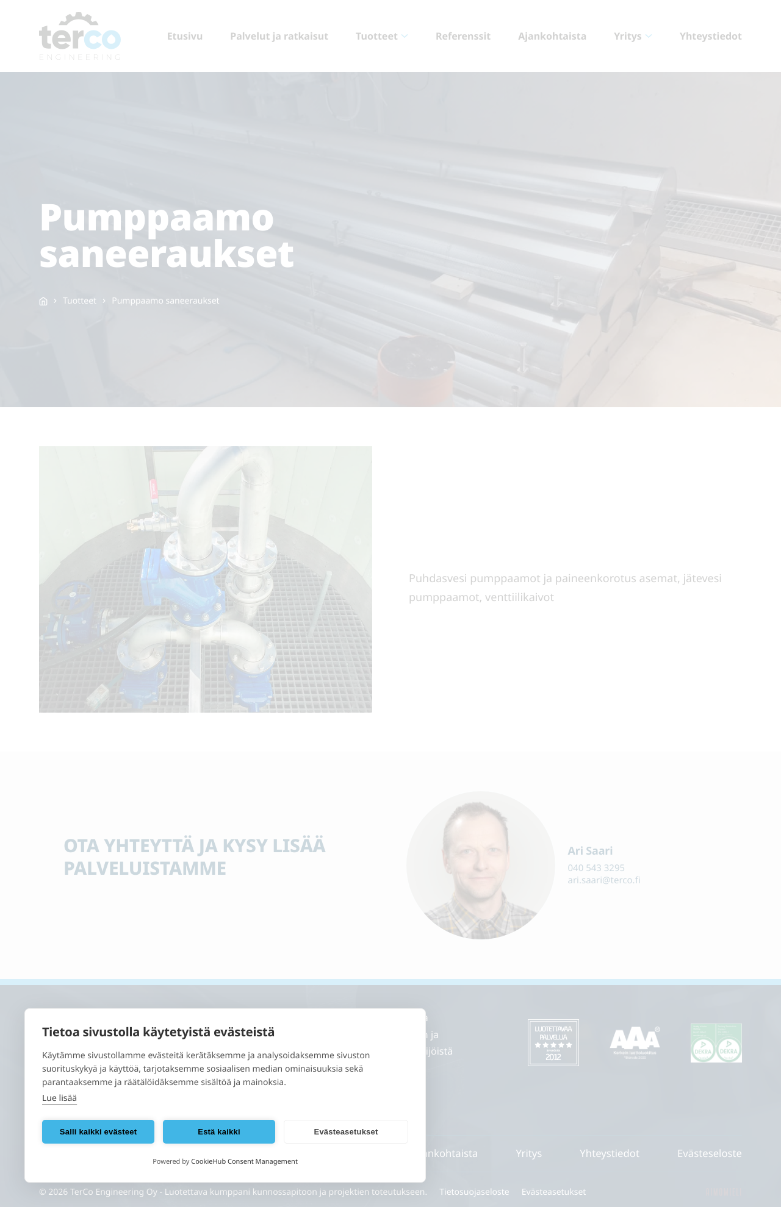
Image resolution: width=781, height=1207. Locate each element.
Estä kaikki (219, 1131)
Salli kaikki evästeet (98, 1131)
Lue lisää (59, 1098)
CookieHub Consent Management (244, 1161)
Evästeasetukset (346, 1131)
